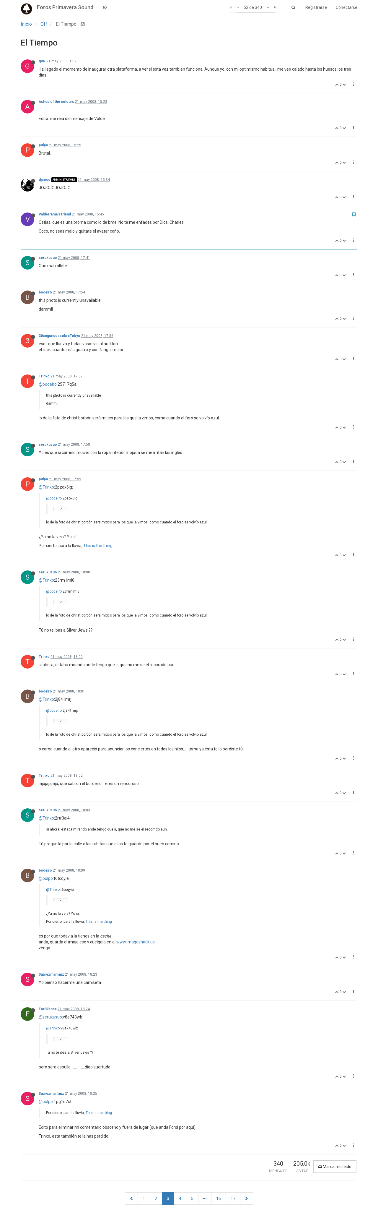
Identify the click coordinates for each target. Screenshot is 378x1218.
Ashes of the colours (56, 102)
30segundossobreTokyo (59, 336)
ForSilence (48, 1009)
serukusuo (48, 258)
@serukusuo (50, 1017)
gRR (42, 61)
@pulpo (46, 878)
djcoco (44, 180)
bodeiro (45, 292)
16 (218, 1198)
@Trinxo (46, 487)
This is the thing (98, 545)
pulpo (43, 145)
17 (233, 1198)
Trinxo (44, 376)
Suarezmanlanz (51, 974)
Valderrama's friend (55, 214)
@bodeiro (48, 384)
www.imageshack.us (135, 942)
